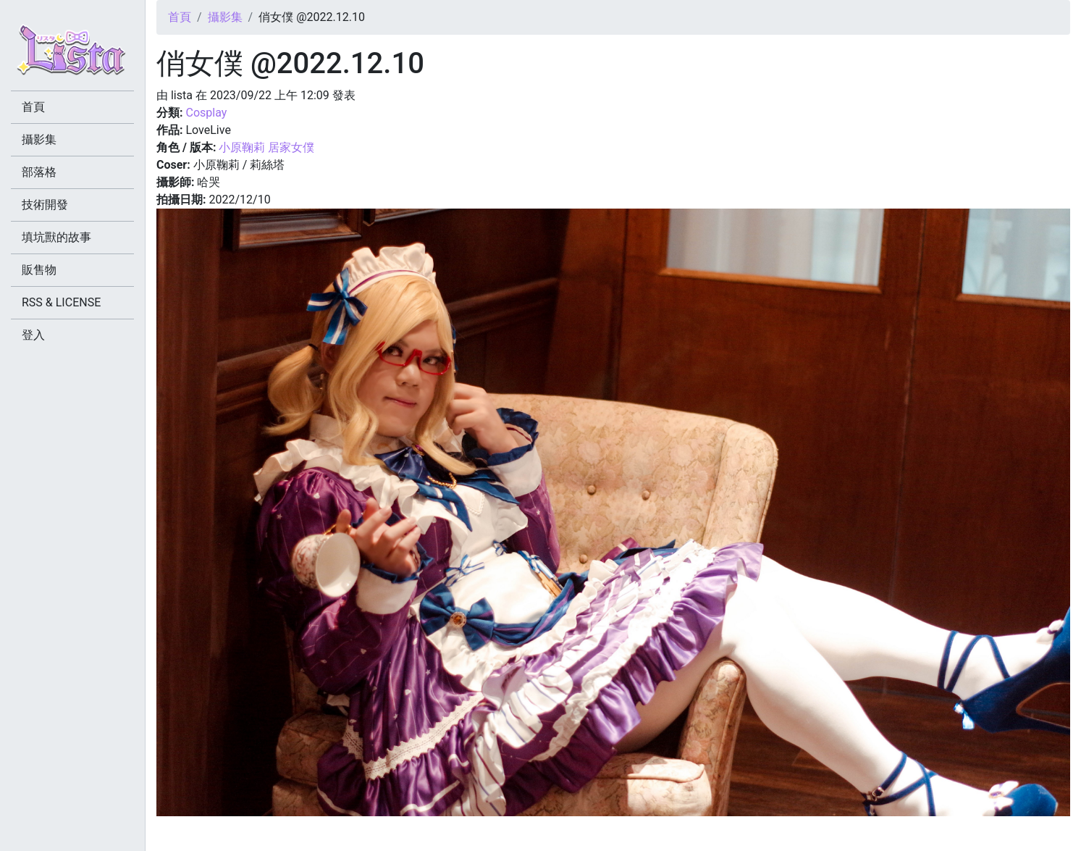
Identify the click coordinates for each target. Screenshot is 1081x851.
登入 (33, 335)
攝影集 (225, 17)
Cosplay (206, 113)
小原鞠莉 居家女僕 (266, 147)
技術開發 (45, 204)
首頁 (179, 17)
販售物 (39, 270)
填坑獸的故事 (56, 237)
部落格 (39, 172)
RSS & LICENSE (61, 302)
